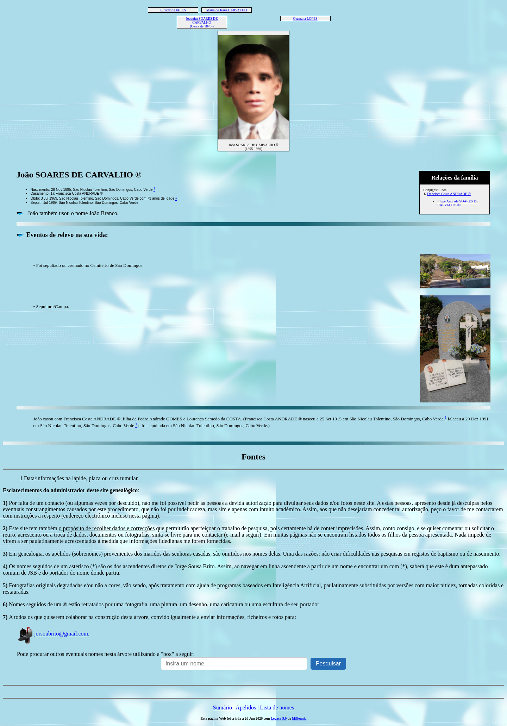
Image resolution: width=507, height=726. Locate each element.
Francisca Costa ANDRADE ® (449, 194)
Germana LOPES (305, 18)
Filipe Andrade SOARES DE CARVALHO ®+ (457, 203)
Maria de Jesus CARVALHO (226, 10)
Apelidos (246, 708)
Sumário (222, 708)
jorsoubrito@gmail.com (52, 634)
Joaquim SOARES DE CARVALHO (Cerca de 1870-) (202, 22)
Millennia (299, 718)
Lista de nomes (277, 708)
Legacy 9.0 (279, 718)
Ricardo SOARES (173, 10)
